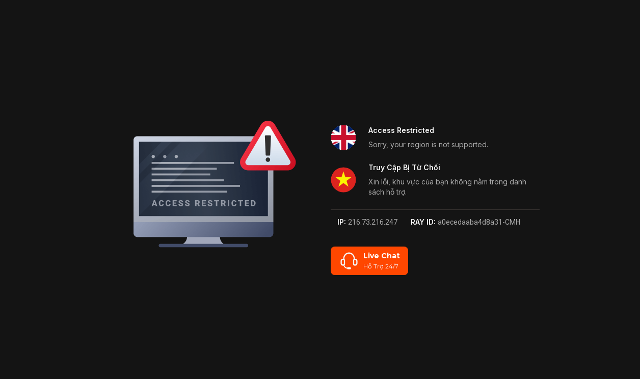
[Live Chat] (369, 261)
